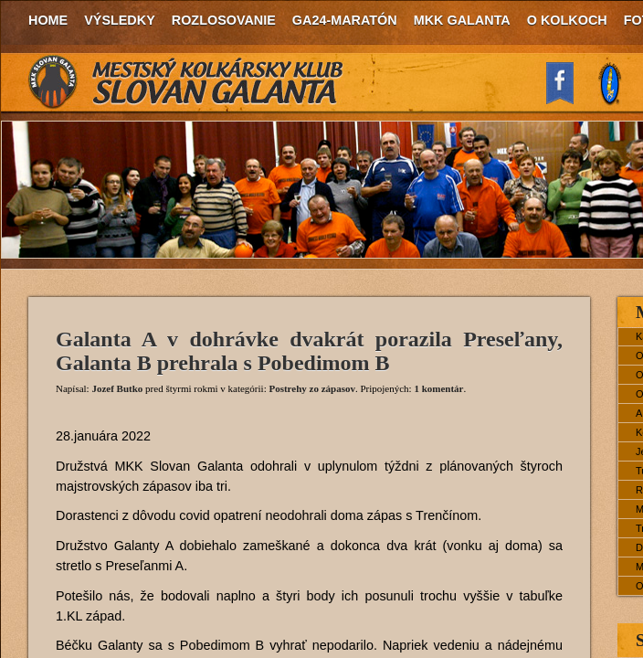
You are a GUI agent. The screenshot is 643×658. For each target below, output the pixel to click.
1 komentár (438, 388)
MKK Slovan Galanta (186, 82)
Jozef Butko (116, 388)
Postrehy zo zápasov (312, 388)
